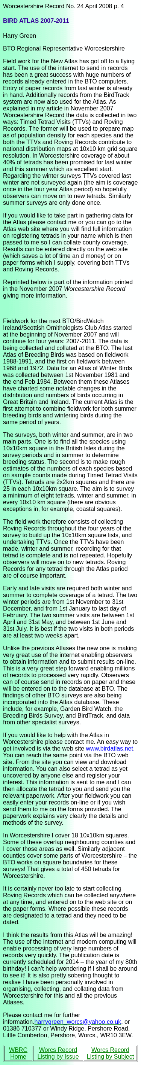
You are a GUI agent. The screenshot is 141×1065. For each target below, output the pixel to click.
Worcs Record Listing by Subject (110, 1053)
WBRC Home (18, 1053)
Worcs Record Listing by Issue (58, 1053)
